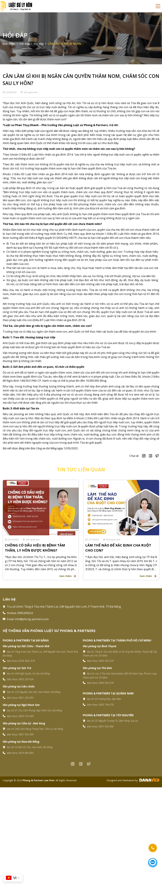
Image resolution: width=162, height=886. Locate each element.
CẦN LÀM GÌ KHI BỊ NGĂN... (65, 44)
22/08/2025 (10, 92)
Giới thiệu (9, 44)
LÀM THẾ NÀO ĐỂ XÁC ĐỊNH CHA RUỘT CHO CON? (118, 548)
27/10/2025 (12, 539)
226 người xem (29, 92)
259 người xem (111, 539)
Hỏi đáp (15, 35)
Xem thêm (65, 576)
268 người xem (31, 539)
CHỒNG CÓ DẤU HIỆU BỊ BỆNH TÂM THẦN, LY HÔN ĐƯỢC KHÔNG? (35, 548)
